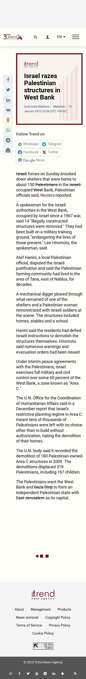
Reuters (47, 195)
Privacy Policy (59, 625)
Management (41, 609)
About (19, 609)
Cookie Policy (43, 633)
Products (64, 609)
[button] (8, 80)
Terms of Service (29, 625)
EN (59, 37)
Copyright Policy (57, 617)
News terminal (27, 617)
